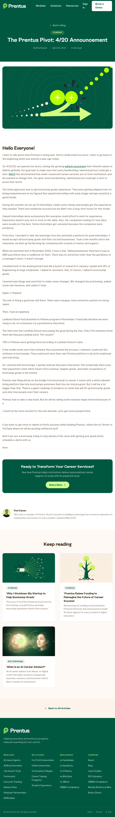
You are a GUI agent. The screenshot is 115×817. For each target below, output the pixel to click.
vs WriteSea (66, 777)
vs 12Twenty (66, 771)
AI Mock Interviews (13, 766)
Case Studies (95, 771)
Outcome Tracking (13, 782)
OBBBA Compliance (69, 787)
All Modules (9, 798)
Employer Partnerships (15, 793)
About (91, 760)
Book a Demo (99, 6)
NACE (12, 174)
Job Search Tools (12, 771)
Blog (90, 766)
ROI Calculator (95, 777)
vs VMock (64, 782)
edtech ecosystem (75, 166)
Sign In (85, 6)
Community (9, 777)
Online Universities (41, 766)
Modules (41, 6)
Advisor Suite (10, 787)
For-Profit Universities (43, 760)
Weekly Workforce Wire (99, 787)
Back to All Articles (57, 708)
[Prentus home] (57, 731)
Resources (72, 6)
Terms (90, 812)
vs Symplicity (66, 766)
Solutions (55, 6)
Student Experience (42, 786)
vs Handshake (67, 760)
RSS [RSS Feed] (108, 812)
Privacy (99, 812)
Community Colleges (42, 771)
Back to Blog (58, 25)
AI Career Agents (12, 760)
